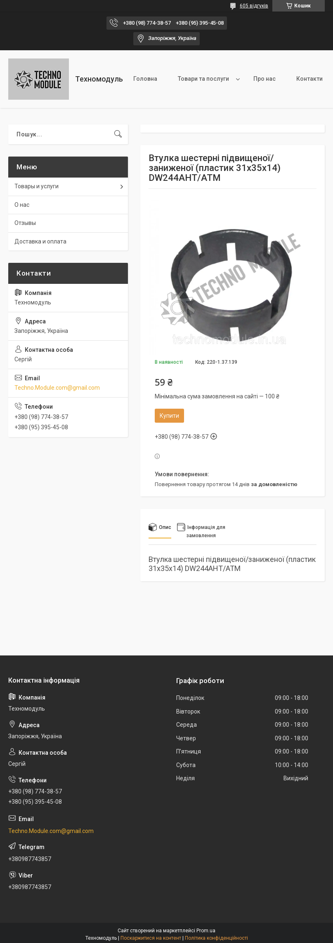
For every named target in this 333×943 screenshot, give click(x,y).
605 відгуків (254, 6)
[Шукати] (118, 134)
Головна (145, 78)
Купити (169, 415)
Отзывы (25, 223)
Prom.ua (205, 931)
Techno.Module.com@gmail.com (57, 387)
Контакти (309, 78)
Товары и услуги (36, 186)
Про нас (264, 78)
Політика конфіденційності (216, 938)
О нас (21, 204)
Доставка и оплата (40, 241)
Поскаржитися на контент (150, 938)
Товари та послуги (203, 78)
